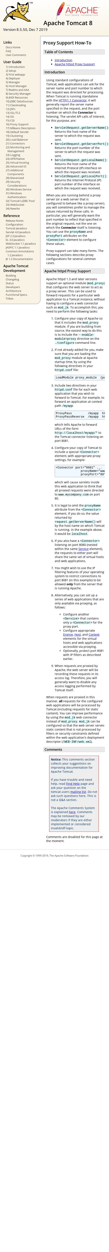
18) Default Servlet (17, 132)
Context (94, 638)
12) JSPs (10, 109)
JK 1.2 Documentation (19, 259)
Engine (68, 638)
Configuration (14, 224)
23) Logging (13, 155)
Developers (13, 287)
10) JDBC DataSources (19, 101)
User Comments (16, 55)
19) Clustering (14, 136)
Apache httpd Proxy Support (75, 64)
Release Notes (15, 221)
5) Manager (13, 82)
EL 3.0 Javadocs (15, 240)
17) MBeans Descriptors (20, 128)
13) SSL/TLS (13, 113)
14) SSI (10, 116)
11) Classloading (16, 105)
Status (10, 283)
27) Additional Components (15, 172)
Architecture (13, 291)
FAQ (8, 51)
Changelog (12, 279)
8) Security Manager (18, 94)
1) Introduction (15, 67)
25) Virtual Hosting (17, 162)
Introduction (63, 60)
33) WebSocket (15, 205)
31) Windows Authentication (16, 195)
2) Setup (11, 71)
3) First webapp (15, 74)
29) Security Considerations (16, 183)
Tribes (9, 298)
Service (83, 553)
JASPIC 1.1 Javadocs (18, 247)
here (72, 816)
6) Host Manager (16, 86)
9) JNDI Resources (17, 97)
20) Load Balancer (17, 139)
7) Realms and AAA (17, 90)
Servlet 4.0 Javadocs (18, 232)
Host (77, 638)
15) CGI (10, 120)
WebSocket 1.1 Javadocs (21, 244)
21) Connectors (15, 143)
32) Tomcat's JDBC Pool (20, 201)
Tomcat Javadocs (16, 228)
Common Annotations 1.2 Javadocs (20, 253)
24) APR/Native (15, 159)
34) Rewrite (13, 208)
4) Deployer (13, 78)
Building (11, 275)
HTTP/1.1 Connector (73, 100)
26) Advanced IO (16, 166)
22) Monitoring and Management (18, 149)
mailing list (78, 796)
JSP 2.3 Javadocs (15, 236)
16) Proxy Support (17, 124)
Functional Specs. (17, 295)
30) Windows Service (18, 189)
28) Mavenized (15, 178)
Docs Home (13, 47)
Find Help (73, 787)
